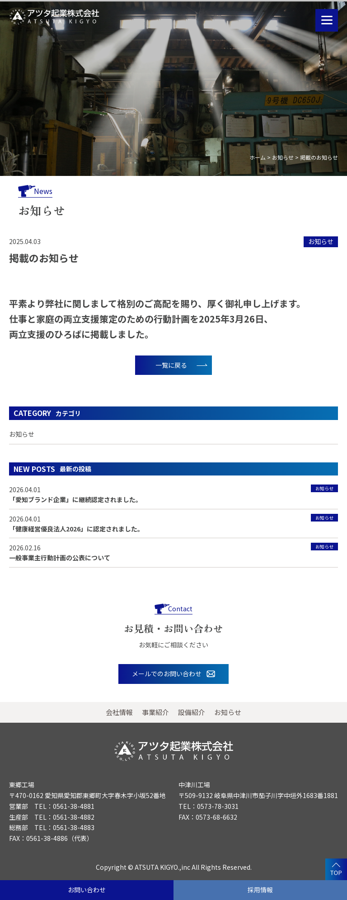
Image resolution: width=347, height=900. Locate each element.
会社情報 (119, 712)
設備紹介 (191, 712)
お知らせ (283, 157)
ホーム (257, 157)
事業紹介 (155, 712)
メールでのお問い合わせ (167, 673)
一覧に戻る (171, 364)
